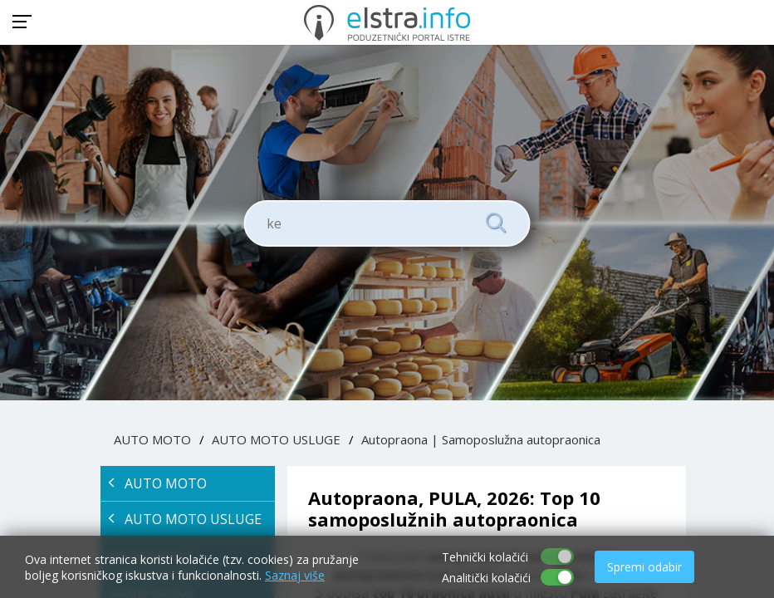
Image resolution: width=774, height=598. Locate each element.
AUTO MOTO (152, 439)
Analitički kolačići (486, 578)
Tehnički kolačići (485, 557)
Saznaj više (295, 575)
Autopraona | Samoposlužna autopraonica (480, 439)
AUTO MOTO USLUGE (276, 439)
